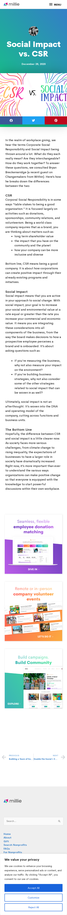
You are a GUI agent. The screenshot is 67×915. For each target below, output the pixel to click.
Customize (33, 897)
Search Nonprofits (15, 845)
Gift (6, 841)
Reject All (33, 907)
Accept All (33, 888)
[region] (33, 884)
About (7, 837)
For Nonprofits (13, 852)
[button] (11, 120)
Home (7, 834)
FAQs (7, 848)
